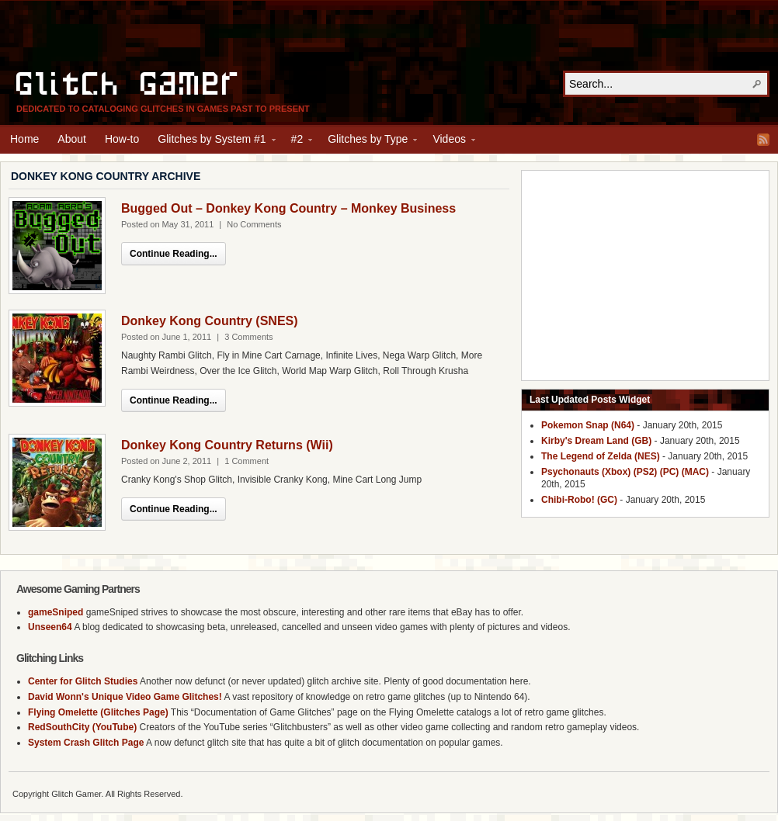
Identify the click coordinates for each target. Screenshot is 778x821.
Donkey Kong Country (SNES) (209, 320)
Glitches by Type (367, 141)
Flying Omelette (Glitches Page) (98, 712)
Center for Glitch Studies (82, 681)
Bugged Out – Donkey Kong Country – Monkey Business (288, 208)
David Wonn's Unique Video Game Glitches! (125, 696)
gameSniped (55, 612)
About (71, 139)
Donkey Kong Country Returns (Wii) (227, 445)
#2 (297, 141)
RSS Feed (763, 139)
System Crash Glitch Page (86, 742)
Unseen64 (50, 627)
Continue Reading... (173, 253)
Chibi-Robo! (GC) (579, 499)
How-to (122, 139)
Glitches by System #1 (211, 141)
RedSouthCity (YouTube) (82, 727)
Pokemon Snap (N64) (587, 425)
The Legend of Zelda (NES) (600, 456)
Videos (449, 141)
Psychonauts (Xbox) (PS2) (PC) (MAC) (625, 471)
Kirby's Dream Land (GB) (596, 440)
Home (24, 139)
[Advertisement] (389, 35)
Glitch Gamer (128, 81)
